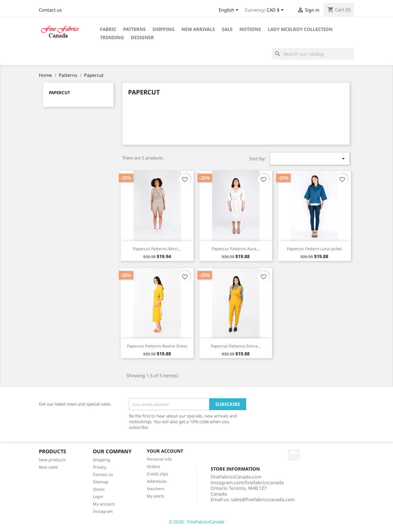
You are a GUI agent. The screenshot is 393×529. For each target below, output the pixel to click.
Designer (142, 37)
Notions (250, 29)
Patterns (134, 29)
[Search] (313, 54)
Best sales (48, 467)
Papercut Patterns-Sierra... (236, 346)
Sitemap (100, 481)
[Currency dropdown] (276, 10)
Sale (227, 29)
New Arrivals (198, 29)
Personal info (159, 459)
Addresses (157, 481)
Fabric (108, 29)
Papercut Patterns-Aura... (236, 248)
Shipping (163, 29)
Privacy (99, 467)
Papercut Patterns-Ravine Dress (157, 346)
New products (52, 459)
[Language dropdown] (230, 10)
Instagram (103, 511)
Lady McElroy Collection (300, 29)
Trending (112, 37)
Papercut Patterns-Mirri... (157, 248)
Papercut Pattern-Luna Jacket (314, 248)
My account (104, 504)
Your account (165, 451)
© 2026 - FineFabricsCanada (196, 521)
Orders (153, 466)
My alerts (155, 496)
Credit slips (157, 474)
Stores (99, 489)
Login (98, 496)
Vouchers (155, 488)
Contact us (50, 10)
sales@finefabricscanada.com (263, 499)
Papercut (59, 92)
